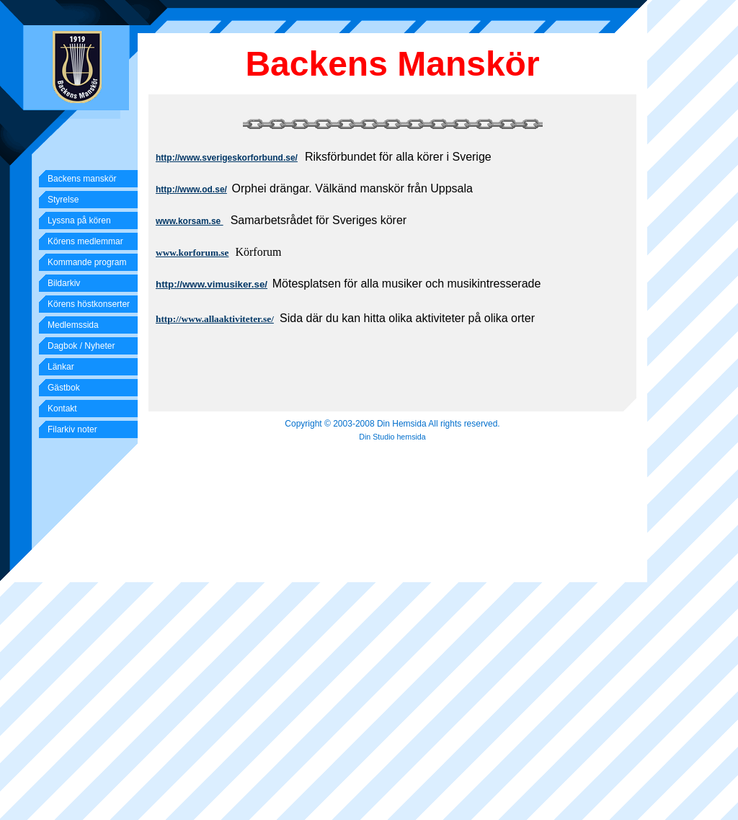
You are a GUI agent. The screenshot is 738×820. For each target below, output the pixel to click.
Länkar (61, 367)
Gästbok (64, 388)
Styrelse (63, 200)
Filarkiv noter (72, 429)
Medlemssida (73, 325)
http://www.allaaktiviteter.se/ (215, 318)
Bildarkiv (64, 283)
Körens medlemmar (85, 241)
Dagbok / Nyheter (81, 346)
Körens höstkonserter (89, 304)
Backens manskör (82, 179)
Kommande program (87, 262)
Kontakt (62, 409)
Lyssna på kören (79, 220)
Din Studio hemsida (392, 436)
